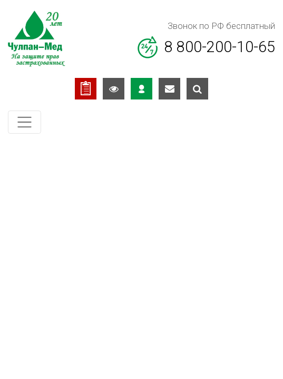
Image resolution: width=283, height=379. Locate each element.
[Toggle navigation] (24, 122)
